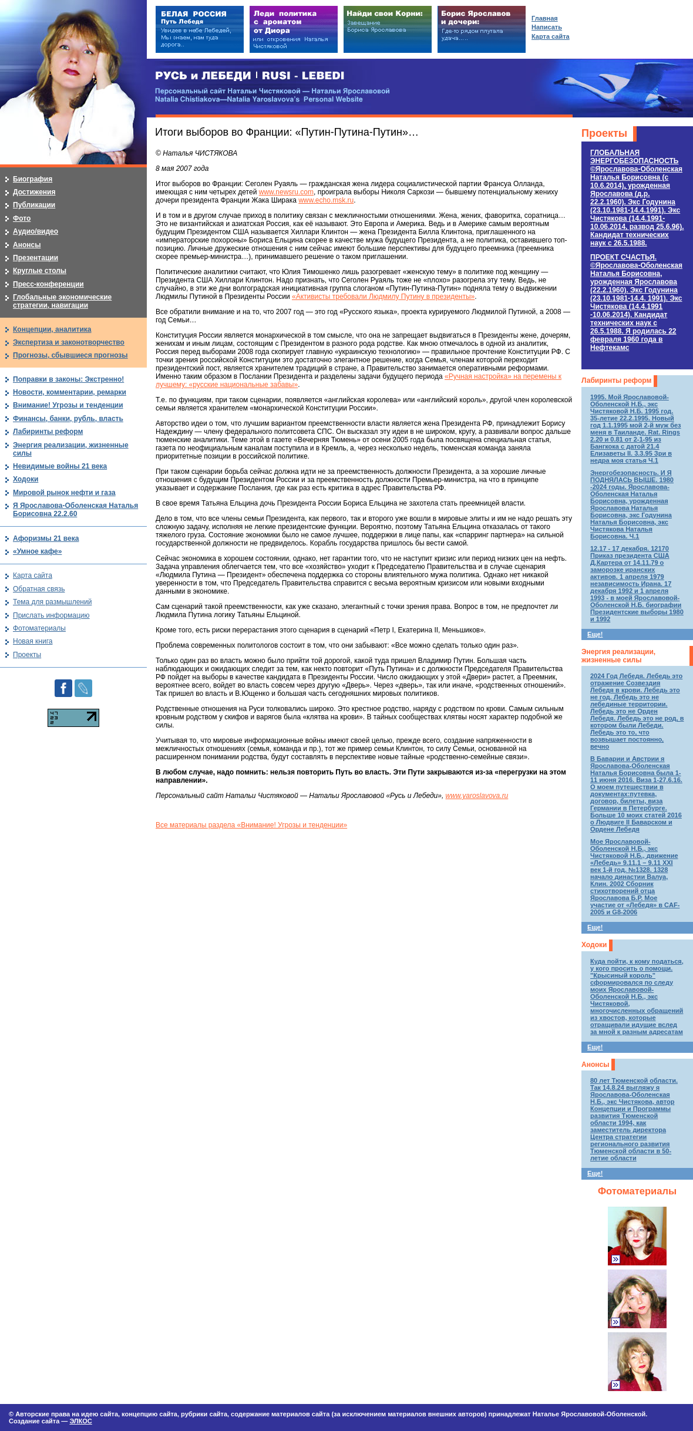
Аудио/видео (35, 231)
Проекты (604, 133)
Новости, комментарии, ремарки (69, 392)
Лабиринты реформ (616, 380)
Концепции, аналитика (52, 329)
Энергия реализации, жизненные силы (618, 656)
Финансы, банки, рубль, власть (68, 419)
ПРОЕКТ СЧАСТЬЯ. (636, 302)
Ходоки (594, 945)
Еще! (595, 634)
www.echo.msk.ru (326, 200)
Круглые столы (39, 271)
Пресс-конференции (48, 284)
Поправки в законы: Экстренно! (68, 379)
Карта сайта (32, 575)
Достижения (34, 192)
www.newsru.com (286, 192)
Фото (22, 218)
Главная (544, 18)
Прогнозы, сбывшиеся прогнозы (70, 355)
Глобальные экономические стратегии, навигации (62, 301)
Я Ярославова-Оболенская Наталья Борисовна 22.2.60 (75, 509)
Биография (32, 179)
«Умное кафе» (37, 551)
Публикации (34, 205)
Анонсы (595, 1064)
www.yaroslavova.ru (477, 796)
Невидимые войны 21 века (60, 466)
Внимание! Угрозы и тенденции (68, 405)
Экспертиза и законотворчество (69, 342)
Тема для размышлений (52, 602)
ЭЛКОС (80, 1421)
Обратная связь (39, 589)
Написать (546, 27)
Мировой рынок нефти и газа (64, 493)
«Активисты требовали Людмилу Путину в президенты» (383, 296)
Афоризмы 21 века (46, 538)
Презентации (35, 258)
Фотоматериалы (637, 1191)
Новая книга (32, 641)
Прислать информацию (51, 615)
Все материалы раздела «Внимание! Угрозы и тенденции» (251, 825)
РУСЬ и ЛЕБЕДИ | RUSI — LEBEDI (250, 76)
